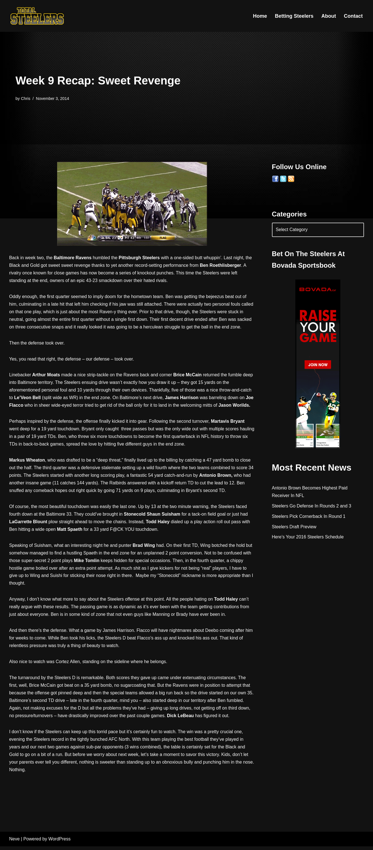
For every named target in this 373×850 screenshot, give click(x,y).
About (328, 16)
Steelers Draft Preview (294, 526)
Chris (25, 98)
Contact (353, 16)
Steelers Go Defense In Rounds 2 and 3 (312, 506)
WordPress (59, 842)
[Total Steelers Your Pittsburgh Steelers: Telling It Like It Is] (37, 16)
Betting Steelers (294, 16)
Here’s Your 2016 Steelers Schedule (308, 537)
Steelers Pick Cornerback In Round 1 (309, 516)
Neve (14, 842)
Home (260, 16)
